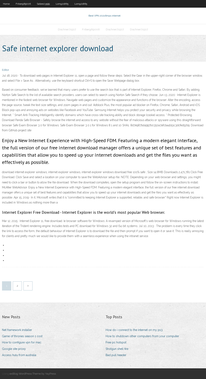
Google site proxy (14, 348)
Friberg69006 (23, 3)
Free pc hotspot (116, 342)
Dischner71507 (67, 29)
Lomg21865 (62, 3)
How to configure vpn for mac (21, 342)
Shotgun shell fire (117, 348)
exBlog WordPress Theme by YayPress (33, 373)
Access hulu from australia (19, 355)
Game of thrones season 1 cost (22, 336)
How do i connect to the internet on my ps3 (134, 330)
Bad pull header (116, 355)
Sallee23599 (43, 3)
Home (6, 3)
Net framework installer (17, 330)
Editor (5, 69)
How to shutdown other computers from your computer (142, 336)
